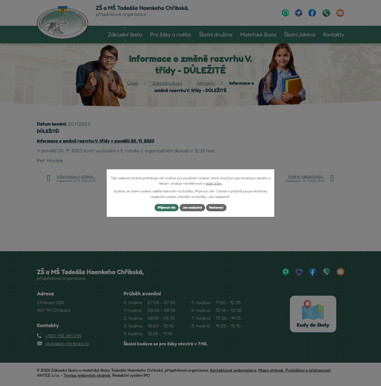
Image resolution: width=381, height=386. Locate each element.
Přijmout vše (164, 208)
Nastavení (218, 208)
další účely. (214, 183)
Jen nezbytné (192, 208)
